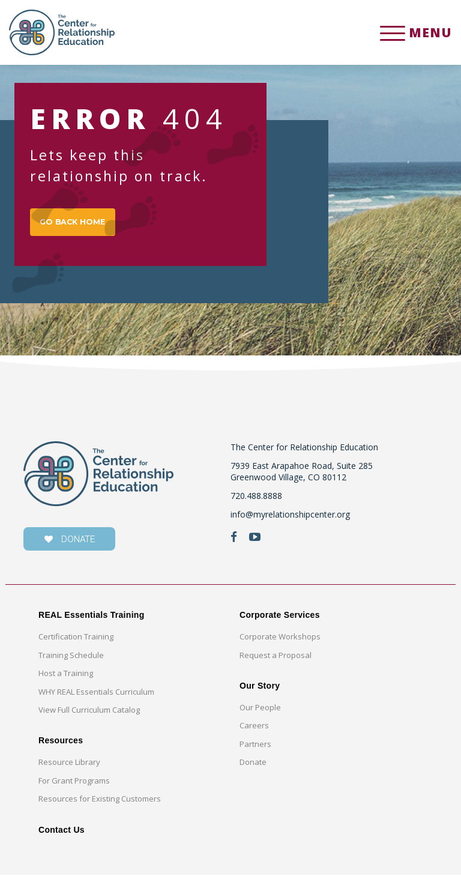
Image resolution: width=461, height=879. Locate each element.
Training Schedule (71, 658)
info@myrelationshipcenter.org (290, 518)
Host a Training (65, 676)
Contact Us (61, 833)
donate (69, 543)
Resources (60, 744)
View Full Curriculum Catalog (89, 713)
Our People (260, 710)
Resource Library (69, 766)
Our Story (260, 689)
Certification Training (75, 640)
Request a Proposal (276, 658)
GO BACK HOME (78, 223)
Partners (255, 747)
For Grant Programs (74, 784)
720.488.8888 (256, 499)
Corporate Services (280, 619)
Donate (253, 766)
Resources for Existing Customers (99, 802)
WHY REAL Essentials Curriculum (96, 695)
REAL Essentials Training (91, 619)
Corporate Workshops (280, 640)
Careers (254, 729)
